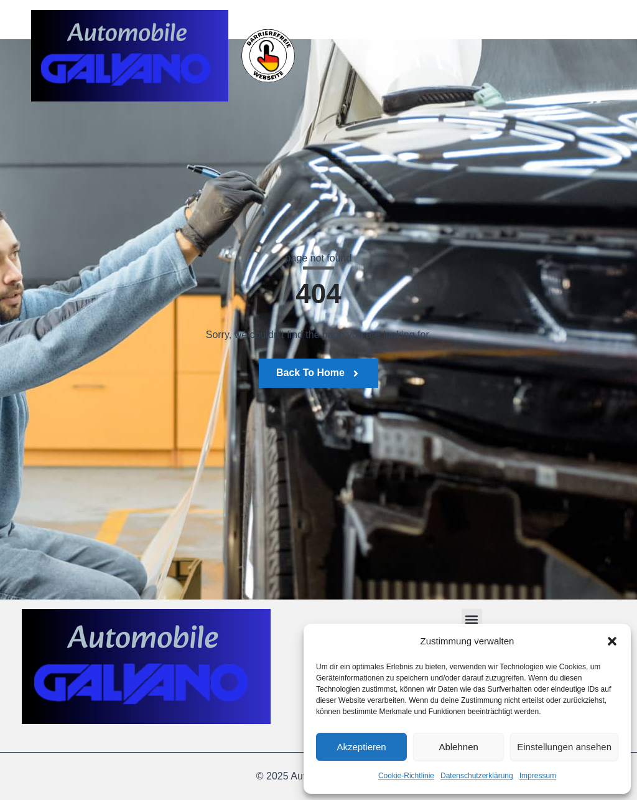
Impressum (537, 775)
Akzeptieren (361, 746)
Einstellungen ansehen (564, 746)
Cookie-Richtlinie (406, 775)
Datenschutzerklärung (476, 775)
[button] (612, 641)
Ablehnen (458, 746)
